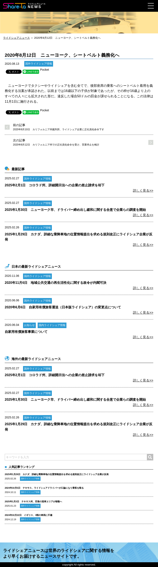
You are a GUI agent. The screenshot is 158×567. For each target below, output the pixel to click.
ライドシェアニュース (16, 37)
